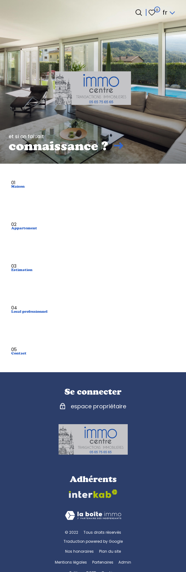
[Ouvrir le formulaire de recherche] (138, 12)
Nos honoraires (79, 551)
